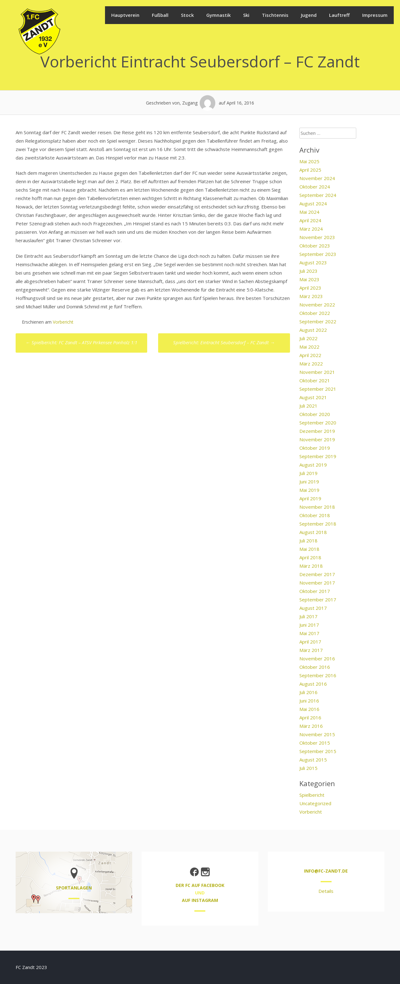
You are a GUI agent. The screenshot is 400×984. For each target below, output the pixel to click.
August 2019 (313, 465)
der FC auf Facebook (200, 885)
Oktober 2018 (314, 515)
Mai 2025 (309, 161)
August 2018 (313, 532)
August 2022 (313, 330)
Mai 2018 (309, 549)
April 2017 (310, 642)
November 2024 (317, 178)
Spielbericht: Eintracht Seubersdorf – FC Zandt (224, 342)
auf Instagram (200, 900)
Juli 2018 (308, 540)
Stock (187, 15)
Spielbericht (311, 795)
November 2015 (317, 734)
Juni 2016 (309, 701)
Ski (246, 15)
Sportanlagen (74, 888)
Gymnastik (218, 15)
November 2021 (317, 372)
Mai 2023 (309, 279)
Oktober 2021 (314, 380)
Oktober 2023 (314, 245)
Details (325, 891)
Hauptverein (125, 15)
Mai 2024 (309, 212)
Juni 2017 (309, 625)
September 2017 (317, 599)
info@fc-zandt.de (326, 871)
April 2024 (310, 220)
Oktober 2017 (314, 591)
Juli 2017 (308, 616)
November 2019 (317, 439)
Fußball (160, 15)
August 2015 (313, 759)
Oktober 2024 (314, 187)
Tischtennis (275, 15)
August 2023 (313, 262)
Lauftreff (339, 15)
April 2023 (310, 288)
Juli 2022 (308, 338)
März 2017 (311, 650)
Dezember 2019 (317, 431)
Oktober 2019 (314, 448)
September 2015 (317, 751)
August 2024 (313, 203)
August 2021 (313, 397)
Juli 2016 (308, 692)
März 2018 (311, 566)
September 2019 (317, 456)
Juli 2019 (308, 473)
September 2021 (317, 389)
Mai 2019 (309, 490)
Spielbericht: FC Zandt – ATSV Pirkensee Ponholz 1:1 (81, 342)
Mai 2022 (309, 347)
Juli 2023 (308, 271)
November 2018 (317, 507)
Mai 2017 (309, 633)
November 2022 (317, 304)
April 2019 (310, 498)
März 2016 (311, 726)
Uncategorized (315, 803)
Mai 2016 (309, 709)
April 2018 (310, 557)
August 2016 (313, 684)
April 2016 (310, 717)
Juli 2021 (308, 406)
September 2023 (317, 254)
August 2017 (313, 608)
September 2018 (317, 524)
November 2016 (317, 658)
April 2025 (310, 170)
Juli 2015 (308, 768)
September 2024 (317, 195)
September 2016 (317, 675)
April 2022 (310, 355)
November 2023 (317, 237)
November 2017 (317, 583)
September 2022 (317, 321)
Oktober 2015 (314, 743)
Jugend (309, 15)
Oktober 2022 (314, 313)
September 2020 (317, 422)
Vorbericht (63, 322)
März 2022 (311, 363)
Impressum (375, 15)
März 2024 (311, 229)
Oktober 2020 (314, 414)
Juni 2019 (309, 481)
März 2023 (311, 296)
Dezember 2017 (317, 574)
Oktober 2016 (314, 667)
